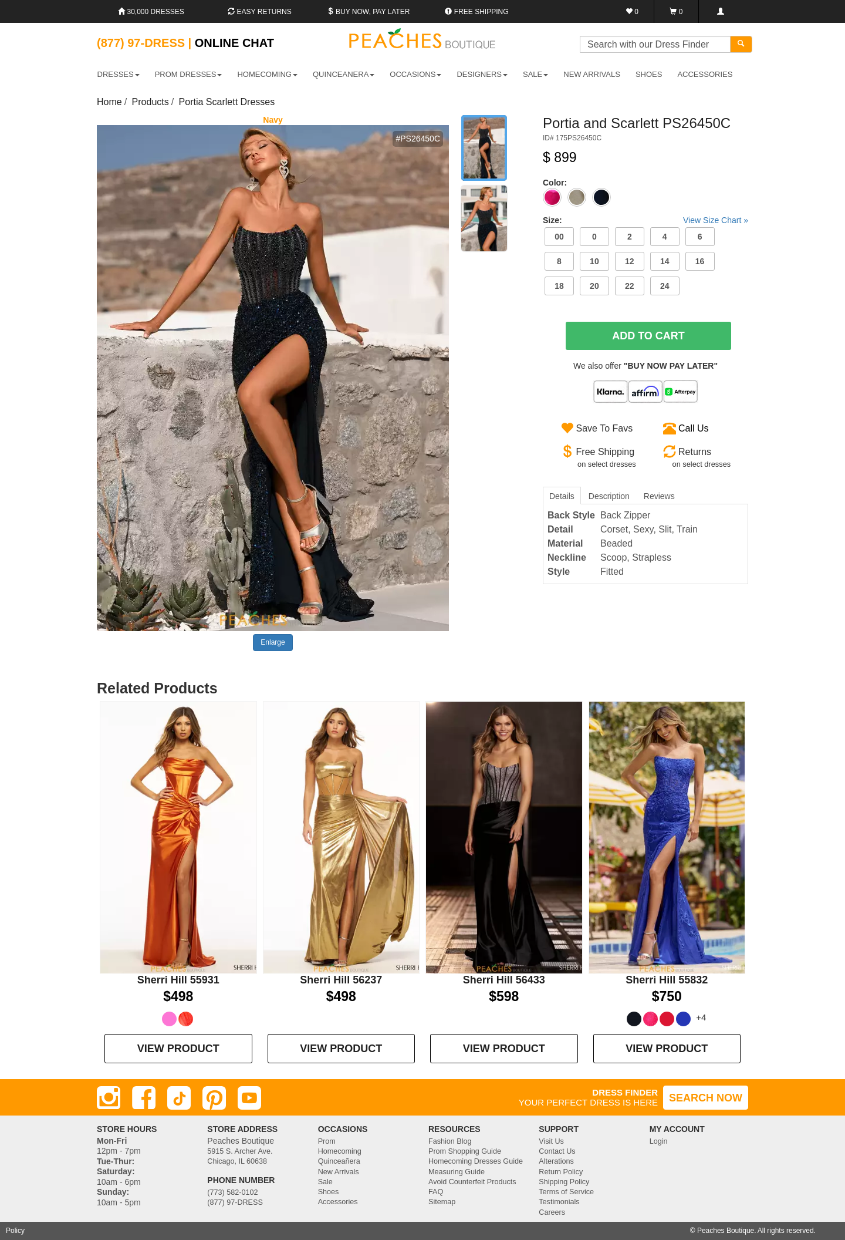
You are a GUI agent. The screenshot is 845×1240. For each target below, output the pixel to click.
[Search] (741, 44)
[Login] (720, 11)
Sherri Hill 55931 (178, 980)
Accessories (338, 1202)
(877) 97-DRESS (235, 1202)
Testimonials (559, 1202)
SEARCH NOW (705, 1098)
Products (150, 102)
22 (629, 286)
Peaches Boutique (725, 1230)
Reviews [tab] (659, 496)
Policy (15, 1230)
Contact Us (557, 1151)
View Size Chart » (715, 220)
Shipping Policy (564, 1182)
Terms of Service (566, 1192)
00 (559, 236)
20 (594, 286)
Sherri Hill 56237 (341, 980)
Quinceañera (339, 1161)
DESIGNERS (482, 74)
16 (700, 261)
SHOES (649, 74)
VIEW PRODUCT (178, 1048)
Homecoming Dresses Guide (475, 1161)
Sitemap (441, 1202)
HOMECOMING (267, 74)
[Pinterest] (214, 1098)
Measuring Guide (456, 1172)
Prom (327, 1141)
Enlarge (273, 642)
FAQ (435, 1192)
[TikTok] (179, 1098)
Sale (325, 1182)
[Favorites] (632, 11)
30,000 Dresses (151, 12)
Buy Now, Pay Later (368, 12)
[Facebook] (144, 1098)
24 (665, 286)
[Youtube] (249, 1098)
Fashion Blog (450, 1141)
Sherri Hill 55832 (667, 980)
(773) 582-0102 (232, 1192)
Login (659, 1141)
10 (594, 261)
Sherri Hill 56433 (504, 980)
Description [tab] (609, 496)
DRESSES (118, 74)
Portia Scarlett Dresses (227, 102)
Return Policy (561, 1172)
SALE (535, 74)
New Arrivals (591, 74)
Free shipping (476, 12)
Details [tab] (561, 496)
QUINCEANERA (343, 74)
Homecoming (339, 1151)
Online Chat (234, 42)
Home (109, 102)
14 (665, 261)
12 (629, 261)
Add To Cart (648, 336)
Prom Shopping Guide (464, 1151)
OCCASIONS (415, 74)
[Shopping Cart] (676, 11)
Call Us (693, 428)
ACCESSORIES (704, 74)
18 (559, 286)
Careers (552, 1212)
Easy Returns (259, 12)
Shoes (328, 1192)
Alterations (556, 1161)
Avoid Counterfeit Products (472, 1182)
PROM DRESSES (188, 74)
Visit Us (551, 1141)
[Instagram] (108, 1098)
